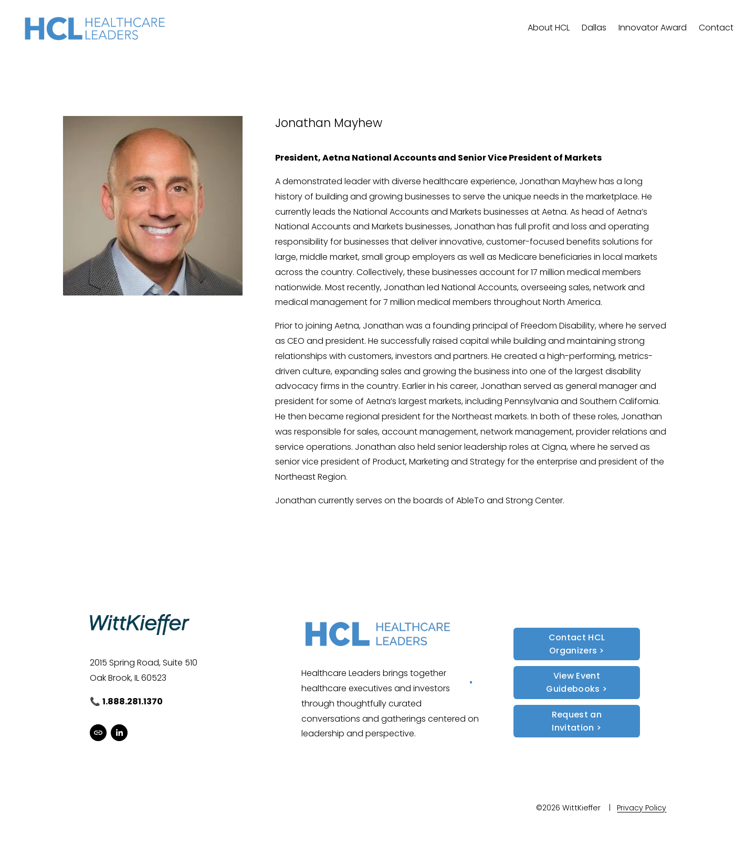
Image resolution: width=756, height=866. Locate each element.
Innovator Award (652, 28)
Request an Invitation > (577, 721)
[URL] (98, 732)
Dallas (594, 28)
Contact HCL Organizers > (577, 644)
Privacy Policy (641, 807)
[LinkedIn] (119, 732)
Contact (716, 28)
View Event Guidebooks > (576, 682)
